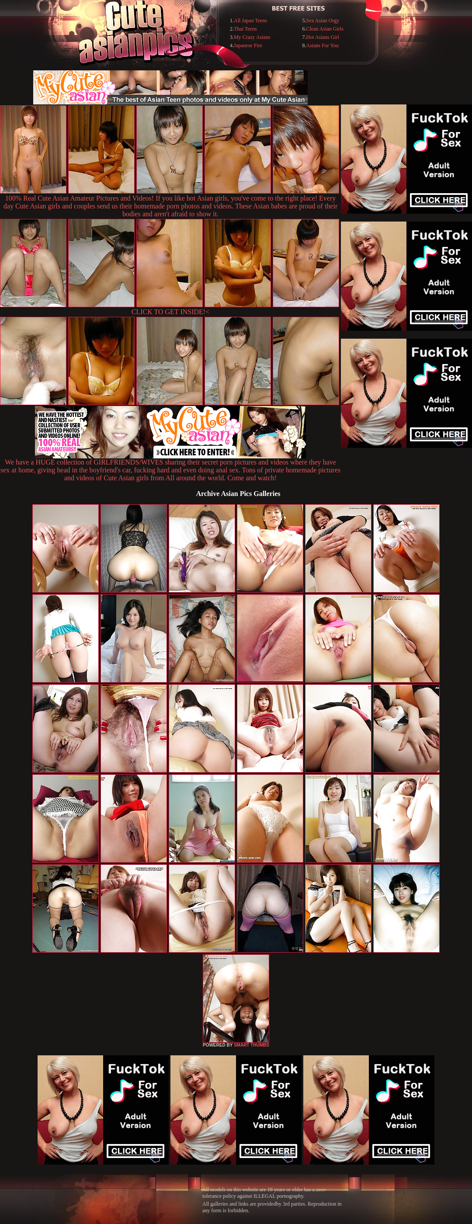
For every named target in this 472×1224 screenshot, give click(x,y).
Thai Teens (245, 29)
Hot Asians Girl (322, 37)
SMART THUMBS (251, 1045)
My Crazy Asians (252, 37)
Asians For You (322, 45)
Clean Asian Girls (324, 29)
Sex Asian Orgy (322, 20)
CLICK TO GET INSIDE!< (170, 312)
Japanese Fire (248, 45)
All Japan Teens (250, 20)
